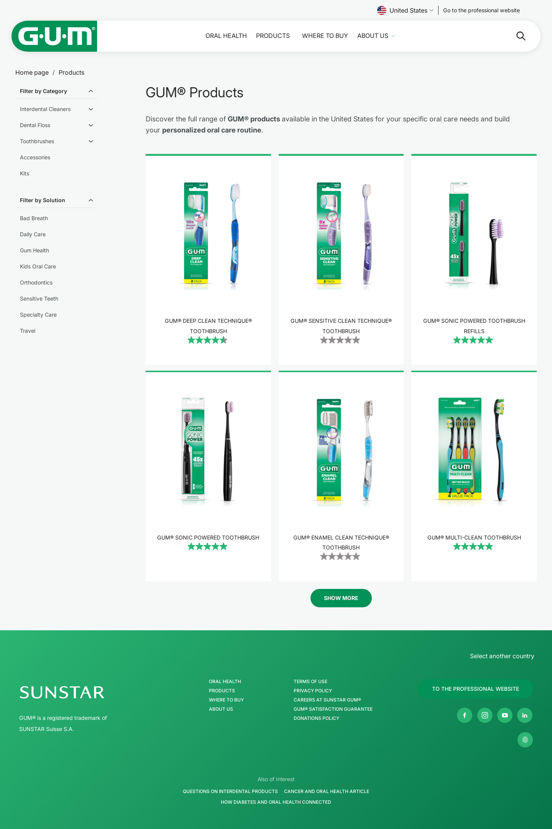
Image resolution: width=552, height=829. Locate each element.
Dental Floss (35, 125)
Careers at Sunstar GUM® (327, 700)
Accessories (35, 157)
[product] (208, 259)
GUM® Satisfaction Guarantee (333, 709)
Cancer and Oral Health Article (326, 791)
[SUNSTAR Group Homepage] (85, 692)
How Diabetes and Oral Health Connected (276, 802)
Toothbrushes (37, 141)
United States (405, 10)
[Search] (514, 36)
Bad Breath (34, 218)
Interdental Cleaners (45, 109)
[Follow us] (481, 10)
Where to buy (325, 35)
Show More (341, 598)
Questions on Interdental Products (230, 791)
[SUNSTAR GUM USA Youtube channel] (505, 715)
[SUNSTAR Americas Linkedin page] (524, 715)
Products (273, 35)
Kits (24, 173)
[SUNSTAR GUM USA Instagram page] (485, 715)
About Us (372, 35)
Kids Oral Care (38, 266)
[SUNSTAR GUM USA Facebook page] (464, 715)
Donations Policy (316, 718)
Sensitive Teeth (39, 298)
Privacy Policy (313, 690)
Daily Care (33, 234)
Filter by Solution (42, 200)
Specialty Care (38, 314)
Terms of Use (310, 681)
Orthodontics (36, 282)
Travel (27, 330)
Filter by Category (43, 91)
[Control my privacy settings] (525, 739)
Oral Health (226, 35)
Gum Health (34, 250)
